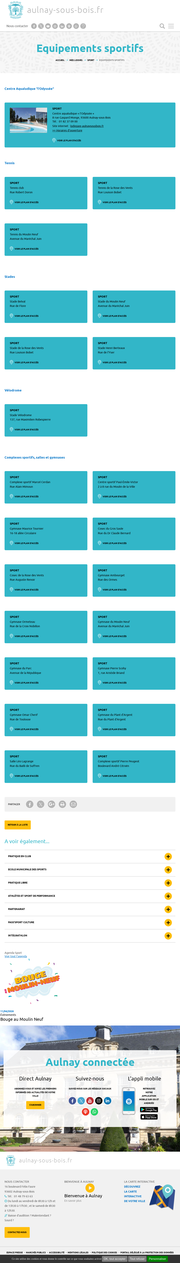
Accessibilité (56, 1252)
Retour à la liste (18, 824)
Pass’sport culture (21, 922)
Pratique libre (17, 883)
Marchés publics (36, 1252)
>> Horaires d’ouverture (67, 130)
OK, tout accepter (115, 1258)
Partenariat (16, 909)
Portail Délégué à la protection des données (147, 1252)
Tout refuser (137, 1258)
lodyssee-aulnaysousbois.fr (87, 126)
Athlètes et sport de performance (31, 896)
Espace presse (15, 1252)
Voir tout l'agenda (16, 956)
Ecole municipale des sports (27, 869)
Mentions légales (78, 1252)
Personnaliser (157, 1258)
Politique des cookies (104, 1252)
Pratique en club (19, 856)
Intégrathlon (17, 935)
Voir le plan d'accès (69, 140)
